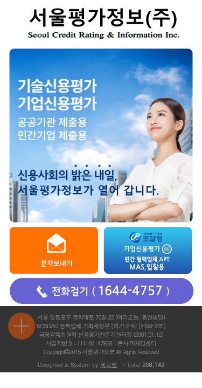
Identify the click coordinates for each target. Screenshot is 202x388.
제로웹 (108, 365)
